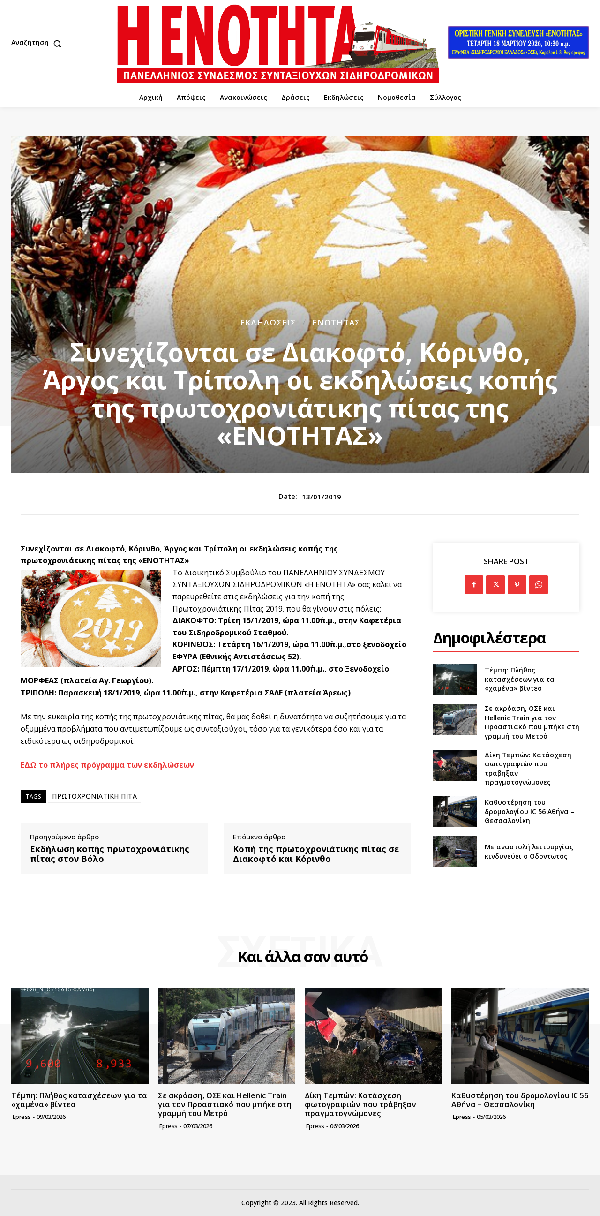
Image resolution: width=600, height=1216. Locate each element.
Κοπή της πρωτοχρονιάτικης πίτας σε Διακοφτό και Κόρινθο (316, 854)
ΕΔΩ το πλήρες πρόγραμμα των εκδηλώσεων (107, 765)
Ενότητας (336, 322)
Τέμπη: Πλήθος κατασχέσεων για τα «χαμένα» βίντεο (520, 679)
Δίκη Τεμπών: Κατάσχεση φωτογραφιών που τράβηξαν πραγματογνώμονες (360, 1104)
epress (22, 1116)
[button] (38, 43)
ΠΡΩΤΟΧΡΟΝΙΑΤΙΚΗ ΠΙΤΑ (94, 796)
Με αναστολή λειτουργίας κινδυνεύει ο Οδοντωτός (529, 851)
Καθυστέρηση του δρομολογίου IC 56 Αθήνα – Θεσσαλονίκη (529, 811)
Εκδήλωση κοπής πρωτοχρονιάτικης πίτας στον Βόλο (109, 854)
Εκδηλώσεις (268, 322)
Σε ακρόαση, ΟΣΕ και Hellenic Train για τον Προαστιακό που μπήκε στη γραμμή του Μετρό (532, 722)
